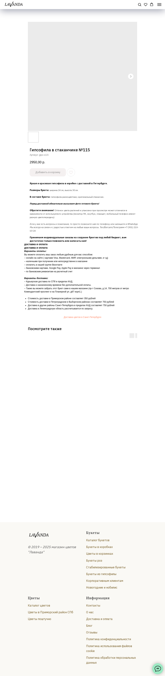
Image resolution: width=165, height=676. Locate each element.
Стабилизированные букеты (105, 567)
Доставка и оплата (99, 619)
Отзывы (91, 632)
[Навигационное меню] (159, 4)
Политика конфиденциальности (108, 639)
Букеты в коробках (99, 547)
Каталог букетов (97, 540)
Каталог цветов (39, 605)
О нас (90, 612)
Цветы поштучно (39, 619)
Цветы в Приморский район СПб (50, 612)
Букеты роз (94, 560)
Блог (89, 625)
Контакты (93, 605)
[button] (139, 4)
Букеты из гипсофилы (101, 574)
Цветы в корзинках (99, 553)
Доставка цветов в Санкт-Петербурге (82, 317)
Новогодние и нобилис (101, 587)
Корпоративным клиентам (104, 581)
